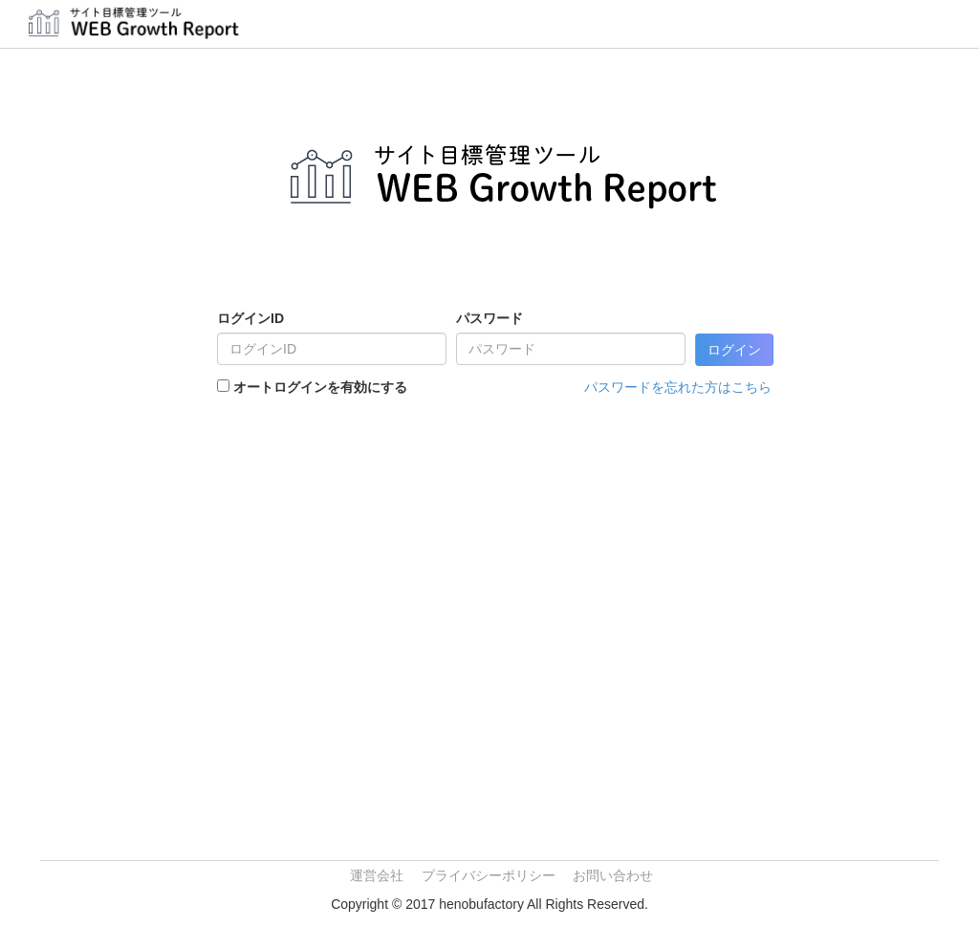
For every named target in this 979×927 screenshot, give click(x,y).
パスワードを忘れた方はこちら (678, 387)
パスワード (489, 318)
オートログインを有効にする (320, 387)
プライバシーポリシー (488, 875)
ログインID (250, 318)
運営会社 (376, 875)
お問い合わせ (613, 875)
